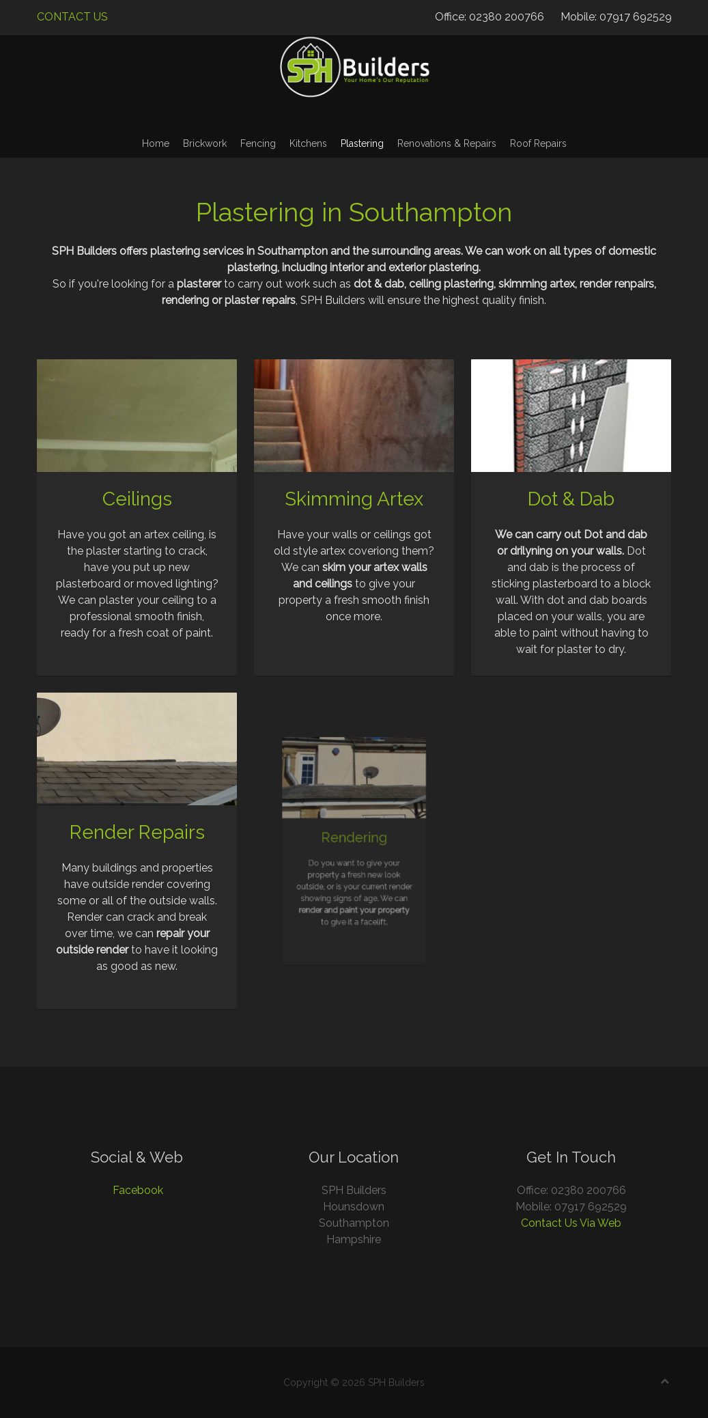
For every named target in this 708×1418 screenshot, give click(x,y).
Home (155, 143)
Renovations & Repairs (446, 143)
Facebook (138, 1190)
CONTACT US (72, 16)
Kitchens (308, 143)
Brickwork (205, 143)
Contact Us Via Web (571, 1223)
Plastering (362, 143)
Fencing (258, 143)
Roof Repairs (538, 143)
